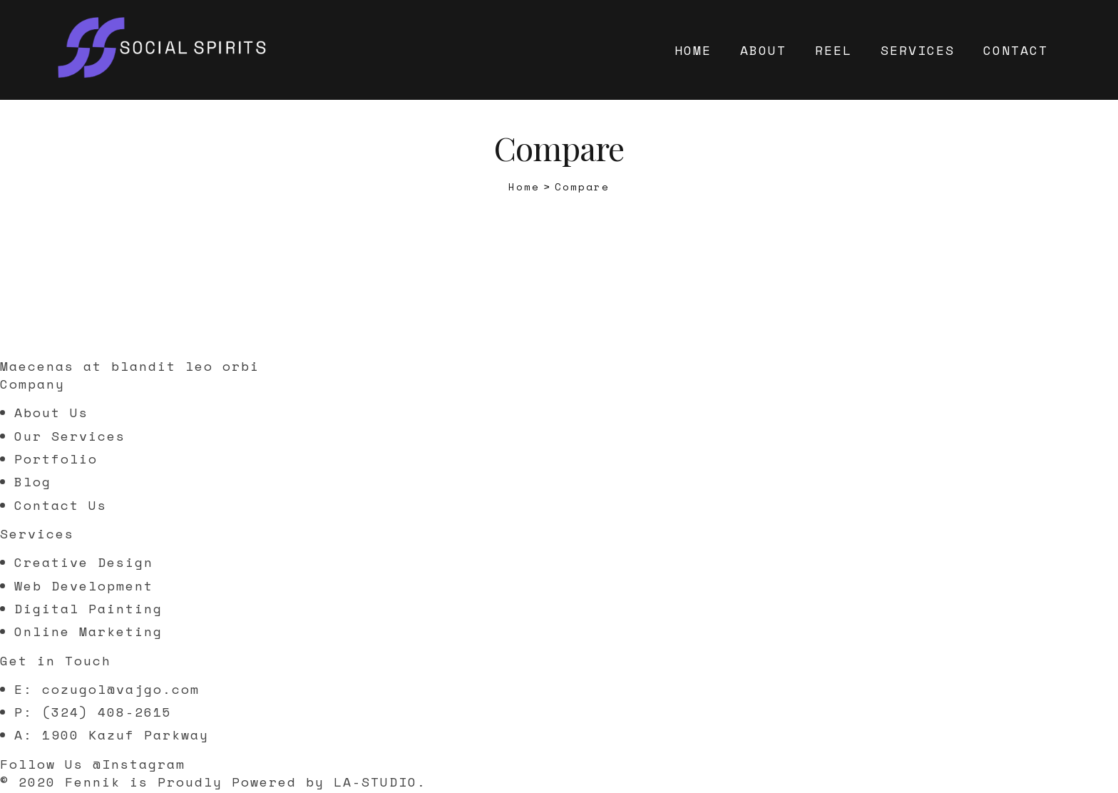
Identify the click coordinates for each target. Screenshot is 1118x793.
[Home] (524, 186)
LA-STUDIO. (380, 781)
